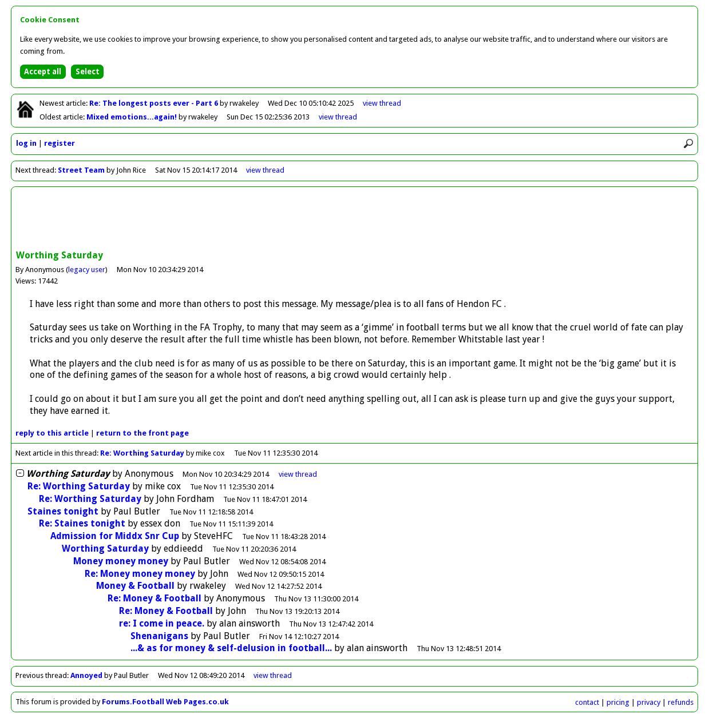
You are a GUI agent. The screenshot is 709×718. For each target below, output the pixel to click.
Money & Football (135, 585)
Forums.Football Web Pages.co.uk (165, 701)
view (382, 103)
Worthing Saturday (105, 548)
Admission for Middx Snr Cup (114, 535)
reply (52, 433)
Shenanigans (159, 636)
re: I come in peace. (161, 623)
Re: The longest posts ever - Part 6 (154, 103)
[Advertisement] (354, 219)
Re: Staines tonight (82, 523)
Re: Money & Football (154, 598)
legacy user (86, 269)
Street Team (81, 170)
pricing (618, 702)
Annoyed (86, 675)
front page (142, 433)
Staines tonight (62, 511)
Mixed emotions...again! (132, 117)
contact (587, 702)
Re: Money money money (140, 573)
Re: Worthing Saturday (142, 453)
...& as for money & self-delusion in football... (231, 648)
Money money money (120, 561)
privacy (648, 702)
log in (26, 143)
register (59, 143)
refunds (681, 702)
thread (298, 474)
